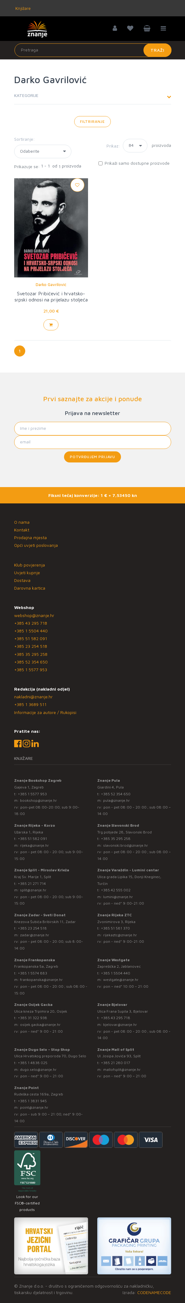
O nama (22, 522)
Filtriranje (92, 121)
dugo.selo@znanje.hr (38, 1069)
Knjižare (22, 8)
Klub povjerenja (29, 564)
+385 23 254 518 (30, 646)
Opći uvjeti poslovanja (36, 545)
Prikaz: (113, 145)
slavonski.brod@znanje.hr (125, 845)
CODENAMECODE (154, 1292)
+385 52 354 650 (31, 661)
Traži (157, 50)
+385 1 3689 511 (30, 704)
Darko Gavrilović (51, 284)
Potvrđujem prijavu (92, 456)
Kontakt (21, 529)
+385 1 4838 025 (32, 1062)
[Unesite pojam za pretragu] (92, 50)
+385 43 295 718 (30, 623)
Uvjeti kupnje (27, 572)
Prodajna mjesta (30, 537)
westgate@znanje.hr (121, 979)
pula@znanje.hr (116, 800)
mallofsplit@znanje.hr (122, 1069)
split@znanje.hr (33, 890)
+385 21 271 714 (32, 883)
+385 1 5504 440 (31, 630)
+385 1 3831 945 (32, 1101)
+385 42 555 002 (116, 890)
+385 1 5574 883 (32, 973)
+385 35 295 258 (30, 654)
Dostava (22, 580)
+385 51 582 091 (30, 638)
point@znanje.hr (34, 1107)
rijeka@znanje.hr (34, 845)
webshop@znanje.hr (34, 615)
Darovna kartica (29, 588)
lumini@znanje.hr (118, 896)
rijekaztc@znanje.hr (120, 935)
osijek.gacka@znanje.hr (40, 1024)
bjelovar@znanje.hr (120, 1024)
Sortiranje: (24, 139)
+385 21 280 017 (115, 1062)
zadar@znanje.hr (34, 935)
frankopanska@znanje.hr (41, 979)
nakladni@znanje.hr (33, 696)
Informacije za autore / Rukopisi (45, 712)
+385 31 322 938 (32, 1017)
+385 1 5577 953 (30, 669)
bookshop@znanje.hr (38, 800)
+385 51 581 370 (115, 928)
